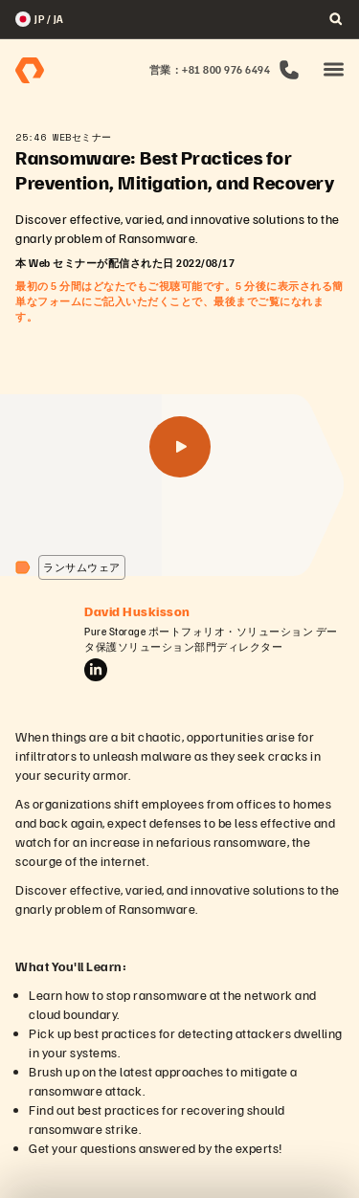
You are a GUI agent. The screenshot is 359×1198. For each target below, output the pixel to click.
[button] (334, 70)
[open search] (336, 19)
